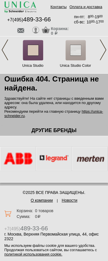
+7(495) (29, 19)
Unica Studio (32, 65)
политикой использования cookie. (33, 254)
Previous (4, 49)
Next (103, 49)
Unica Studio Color (75, 65)
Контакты (58, 7)
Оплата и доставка (85, 7)
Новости (69, 200)
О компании (42, 200)
